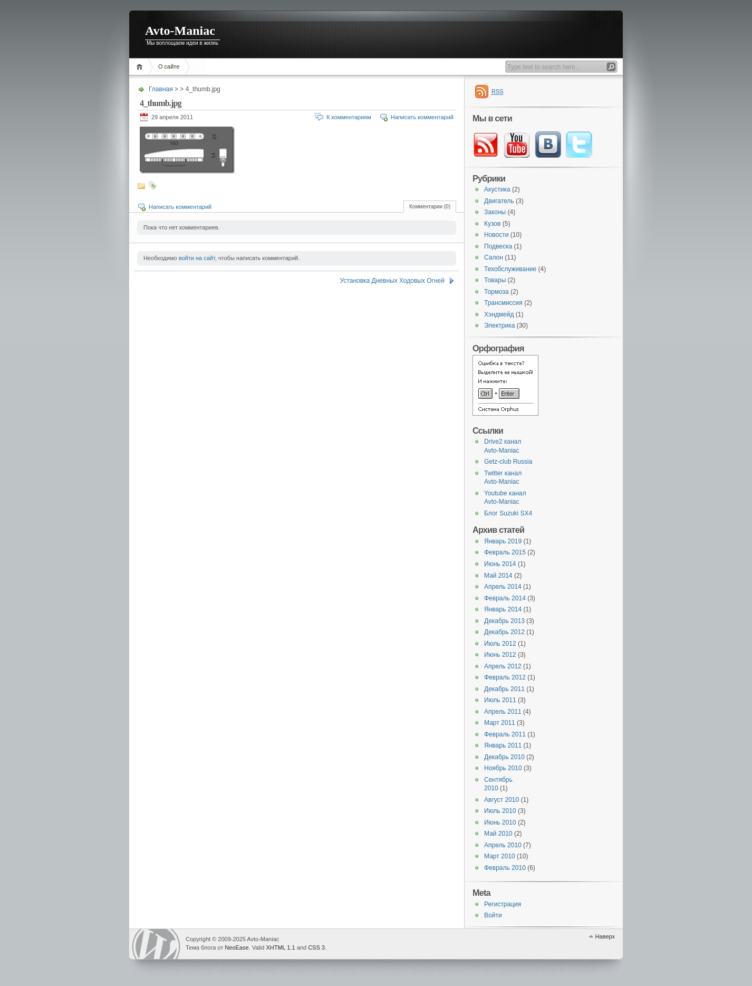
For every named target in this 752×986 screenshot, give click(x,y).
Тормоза (496, 291)
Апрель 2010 (503, 845)
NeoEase (236, 947)
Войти (493, 915)
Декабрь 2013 (504, 621)
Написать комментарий (422, 117)
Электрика (499, 325)
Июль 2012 (500, 643)
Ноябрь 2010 (503, 768)
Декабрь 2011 (504, 689)
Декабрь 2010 (504, 757)
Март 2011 (499, 722)
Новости (496, 234)
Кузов (492, 223)
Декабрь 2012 (504, 632)
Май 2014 (498, 575)
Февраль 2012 (505, 677)
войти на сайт (197, 258)
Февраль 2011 (505, 734)
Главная (141, 67)
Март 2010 (499, 856)
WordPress (156, 944)
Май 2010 (498, 833)
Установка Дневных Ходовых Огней (392, 280)
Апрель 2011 (503, 711)
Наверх (605, 936)
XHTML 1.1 (280, 947)
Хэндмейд (499, 314)
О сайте (168, 66)
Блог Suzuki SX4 (508, 513)
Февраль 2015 (505, 552)
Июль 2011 (500, 700)
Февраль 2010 (505, 868)
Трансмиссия (503, 303)
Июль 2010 (500, 811)
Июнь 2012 (500, 654)
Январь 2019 (503, 541)
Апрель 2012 (503, 666)
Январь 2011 (503, 745)
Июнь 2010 (500, 822)
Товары (495, 280)
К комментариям (348, 117)
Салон (493, 257)
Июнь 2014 (500, 564)
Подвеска (498, 246)
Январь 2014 (503, 609)
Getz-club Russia (508, 461)
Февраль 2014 (505, 598)
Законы (495, 212)
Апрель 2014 (503, 586)
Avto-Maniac (180, 30)
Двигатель (499, 201)
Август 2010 (501, 799)
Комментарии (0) (429, 206)
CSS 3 (316, 947)
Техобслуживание (510, 269)
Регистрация (502, 904)
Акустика (497, 189)
